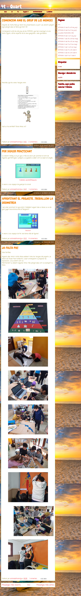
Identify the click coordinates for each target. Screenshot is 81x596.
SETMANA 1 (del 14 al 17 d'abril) (67, 56)
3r (12, 12)
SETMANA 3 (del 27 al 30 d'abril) (67, 50)
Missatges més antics (45, 585)
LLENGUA (49, 12)
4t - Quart (11, 6)
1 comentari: (33, 578)
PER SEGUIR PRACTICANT (17, 151)
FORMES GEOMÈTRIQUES (28, 180)
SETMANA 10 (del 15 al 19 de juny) (67, 27)
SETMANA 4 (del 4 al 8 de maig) (67, 47)
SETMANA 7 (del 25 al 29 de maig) (68, 39)
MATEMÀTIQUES (37, 12)
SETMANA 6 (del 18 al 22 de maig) (68, 42)
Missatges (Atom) (33, 591)
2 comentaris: (33, 142)
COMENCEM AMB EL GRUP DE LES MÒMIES (27, 20)
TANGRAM (28, 231)
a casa (60, 67)
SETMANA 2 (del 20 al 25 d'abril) (67, 53)
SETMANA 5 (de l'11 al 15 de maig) (67, 44)
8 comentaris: (33, 238)
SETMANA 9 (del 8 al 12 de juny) (67, 30)
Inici (5, 12)
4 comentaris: (33, 189)
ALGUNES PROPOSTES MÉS (66, 33)
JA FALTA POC (10, 248)
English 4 (25, 12)
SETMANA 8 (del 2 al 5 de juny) (67, 36)
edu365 (60, 78)
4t (18, 12)
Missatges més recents (11, 585)
